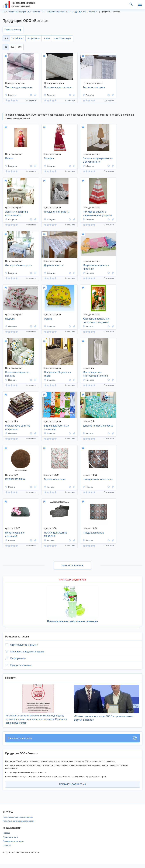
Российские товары (17, 12)
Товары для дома (44, 12)
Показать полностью (72, 788)
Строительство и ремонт (24, 644)
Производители (10, 841)
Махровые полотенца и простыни (96, 267)
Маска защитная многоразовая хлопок (95, 374)
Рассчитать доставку (72, 741)
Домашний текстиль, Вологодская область (77, 12)
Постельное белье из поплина (17, 374)
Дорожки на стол (54, 265)
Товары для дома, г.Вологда (73, 12)
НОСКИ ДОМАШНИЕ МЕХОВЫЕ (55, 534)
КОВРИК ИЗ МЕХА (15, 479)
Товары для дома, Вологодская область (69, 12)
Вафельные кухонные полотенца (56, 427)
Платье (9, 158)
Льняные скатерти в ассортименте (16, 213)
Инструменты (18, 658)
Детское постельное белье (98, 425)
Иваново (88, 273)
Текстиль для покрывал (18, 87)
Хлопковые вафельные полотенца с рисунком (96, 320)
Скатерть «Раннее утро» (18, 265)
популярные (34, 38)
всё (6, 38)
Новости (7, 849)
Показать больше (72, 565)
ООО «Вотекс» (89, 12)
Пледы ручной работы (56, 211)
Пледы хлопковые (93, 532)
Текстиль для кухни (94, 87)
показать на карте (62, 38)
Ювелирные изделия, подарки (27, 651)
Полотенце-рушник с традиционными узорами (97, 213)
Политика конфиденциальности (18, 825)
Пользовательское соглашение (18, 820)
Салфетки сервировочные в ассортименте (98, 160)
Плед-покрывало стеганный (15, 534)
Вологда (36, 12)
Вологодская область (29, 12)
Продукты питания (20, 665)
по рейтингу (18, 38)
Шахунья (11, 166)
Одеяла (48, 318)
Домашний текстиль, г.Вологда (80, 12)
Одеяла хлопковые (55, 479)
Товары (6, 837)
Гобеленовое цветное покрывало (17, 427)
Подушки (10, 318)
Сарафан (49, 158)
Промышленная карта (13, 845)
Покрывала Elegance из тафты (57, 374)
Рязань (10, 487)
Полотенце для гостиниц (58, 87)
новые (47, 38)
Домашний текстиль (56, 12)
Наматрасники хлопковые (98, 479)
